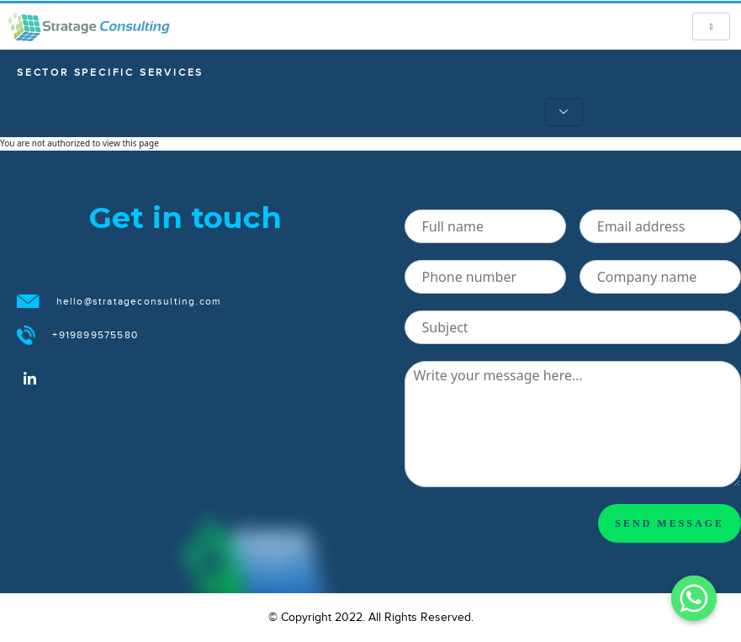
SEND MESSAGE (669, 523)
